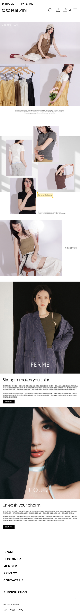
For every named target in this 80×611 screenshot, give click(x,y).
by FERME (27, 4)
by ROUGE (8, 4)
